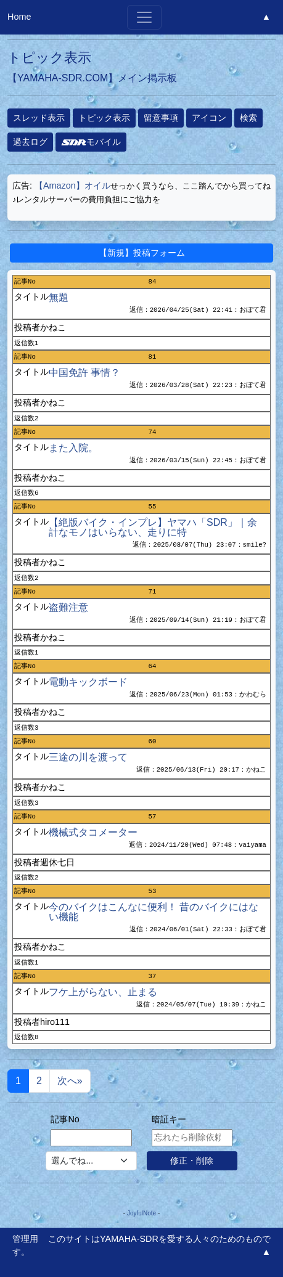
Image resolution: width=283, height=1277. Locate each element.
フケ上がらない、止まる (103, 992)
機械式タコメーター (93, 832)
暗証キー (169, 1119)
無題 (58, 297)
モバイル (91, 142)
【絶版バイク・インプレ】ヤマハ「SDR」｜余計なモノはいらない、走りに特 (153, 527)
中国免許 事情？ (84, 372)
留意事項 (161, 118)
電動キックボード (88, 682)
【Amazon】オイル (72, 185)
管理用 (25, 1239)
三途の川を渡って (88, 757)
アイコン (209, 118)
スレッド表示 (39, 118)
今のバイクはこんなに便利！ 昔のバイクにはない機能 (153, 912)
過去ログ (30, 142)
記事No (65, 1119)
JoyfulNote (141, 1213)
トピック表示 (104, 118)
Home (19, 17)
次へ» (70, 1080)
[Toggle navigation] (144, 17)
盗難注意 (68, 607)
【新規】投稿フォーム (142, 253)
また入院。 (73, 448)
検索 (248, 118)
